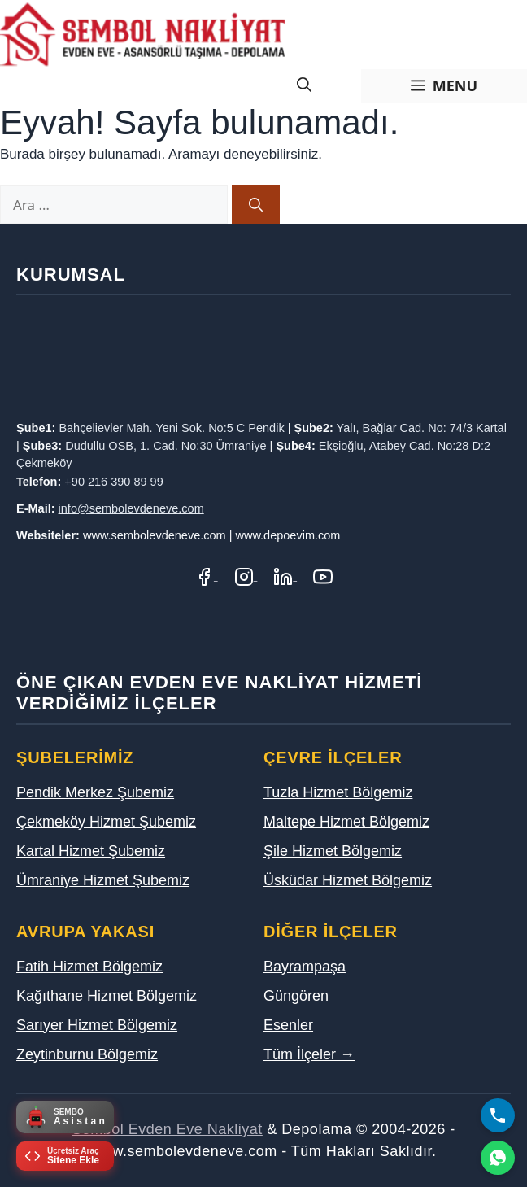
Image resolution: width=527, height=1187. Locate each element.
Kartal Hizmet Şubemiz (90, 851)
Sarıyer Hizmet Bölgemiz (96, 1025)
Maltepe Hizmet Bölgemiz (346, 822)
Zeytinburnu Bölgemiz (87, 1054)
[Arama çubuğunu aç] (304, 86)
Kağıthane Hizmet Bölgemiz (106, 996)
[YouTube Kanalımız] (323, 575)
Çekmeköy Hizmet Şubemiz (106, 822)
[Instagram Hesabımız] (246, 575)
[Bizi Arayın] (498, 1115)
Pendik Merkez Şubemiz (95, 792)
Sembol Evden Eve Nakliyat (167, 1129)
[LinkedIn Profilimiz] (285, 575)
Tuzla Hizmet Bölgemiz (338, 792)
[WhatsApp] (498, 1158)
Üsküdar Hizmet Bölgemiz (348, 880)
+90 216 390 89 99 (113, 481)
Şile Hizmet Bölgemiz (333, 851)
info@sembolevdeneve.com (131, 508)
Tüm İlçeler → (309, 1054)
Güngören (296, 996)
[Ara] (256, 205)
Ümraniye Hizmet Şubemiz (102, 880)
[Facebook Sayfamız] (206, 575)
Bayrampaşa (305, 966)
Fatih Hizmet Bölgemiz (89, 966)
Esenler (288, 1025)
